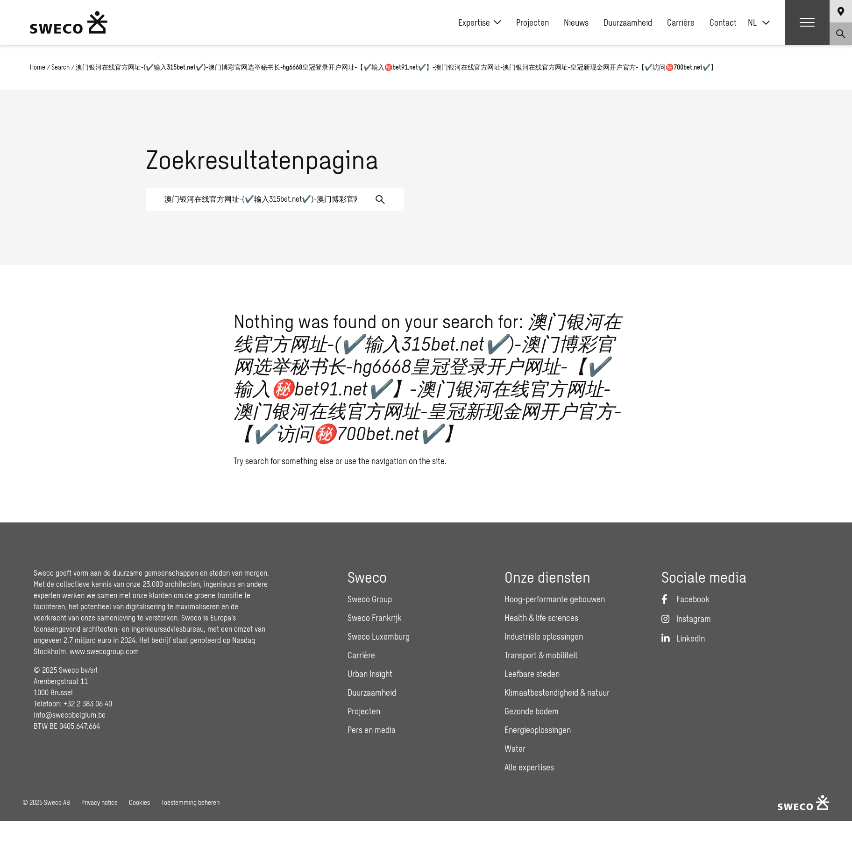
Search (60, 67)
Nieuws (576, 22)
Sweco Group (370, 599)
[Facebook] (685, 599)
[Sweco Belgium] (68, 22)
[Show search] (841, 33)
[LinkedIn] (683, 638)
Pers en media (372, 730)
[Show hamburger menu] (807, 22)
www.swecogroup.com (104, 651)
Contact (723, 22)
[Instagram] (686, 618)
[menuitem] (759, 22)
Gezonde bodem (531, 711)
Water (514, 748)
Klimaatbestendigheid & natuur (557, 692)
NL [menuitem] (752, 22)
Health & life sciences (541, 618)
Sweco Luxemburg (379, 636)
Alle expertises (529, 767)
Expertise (479, 22)
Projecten (532, 22)
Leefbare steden (532, 674)
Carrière (681, 22)
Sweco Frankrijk (375, 618)
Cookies (139, 802)
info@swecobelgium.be (70, 714)
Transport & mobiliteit (541, 655)
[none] (759, 22)
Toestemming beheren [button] (190, 802)
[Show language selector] (841, 11)
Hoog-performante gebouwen (554, 599)
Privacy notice (99, 802)
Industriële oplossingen (543, 636)
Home (37, 67)
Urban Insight (370, 674)
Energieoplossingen (537, 730)
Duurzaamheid (628, 22)
